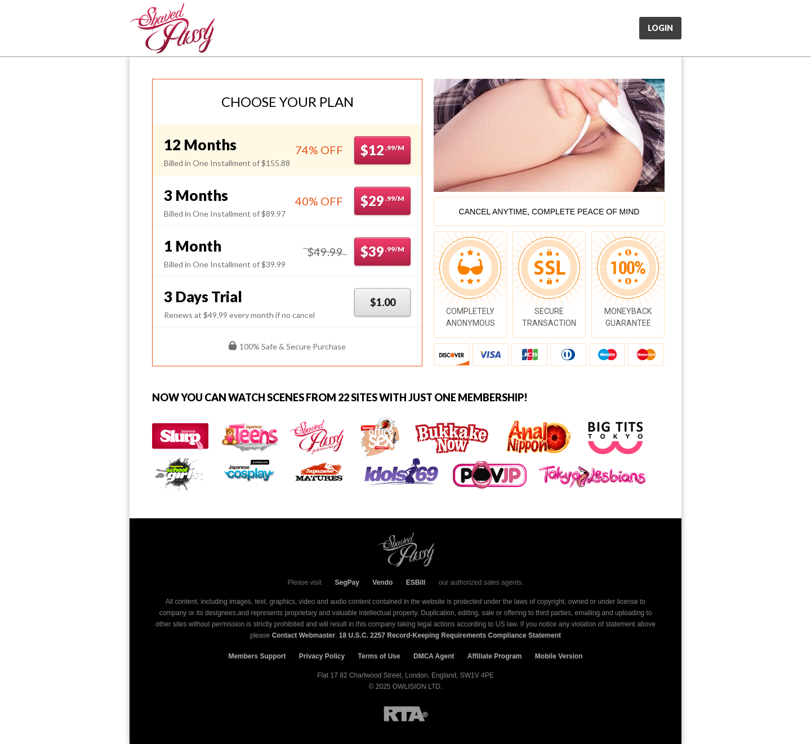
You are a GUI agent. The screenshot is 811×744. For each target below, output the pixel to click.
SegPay (347, 582)
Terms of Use (379, 656)
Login (660, 28)
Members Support (257, 656)
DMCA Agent (433, 656)
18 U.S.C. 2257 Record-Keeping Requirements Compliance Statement (450, 635)
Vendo (382, 582)
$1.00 (382, 302)
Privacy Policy (322, 656)
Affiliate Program (494, 656)
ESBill (416, 582)
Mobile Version (559, 656)
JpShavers (172, 28)
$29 (382, 200)
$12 (382, 150)
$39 (382, 251)
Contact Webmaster (303, 635)
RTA (406, 713)
